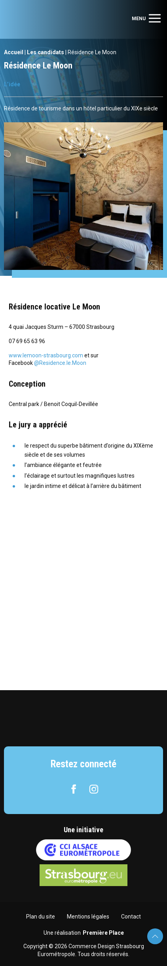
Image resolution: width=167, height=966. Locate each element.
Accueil (13, 52)
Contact (131, 916)
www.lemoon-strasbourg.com (46, 355)
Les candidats (45, 52)
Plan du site (40, 916)
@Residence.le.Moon (60, 363)
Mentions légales (88, 916)
